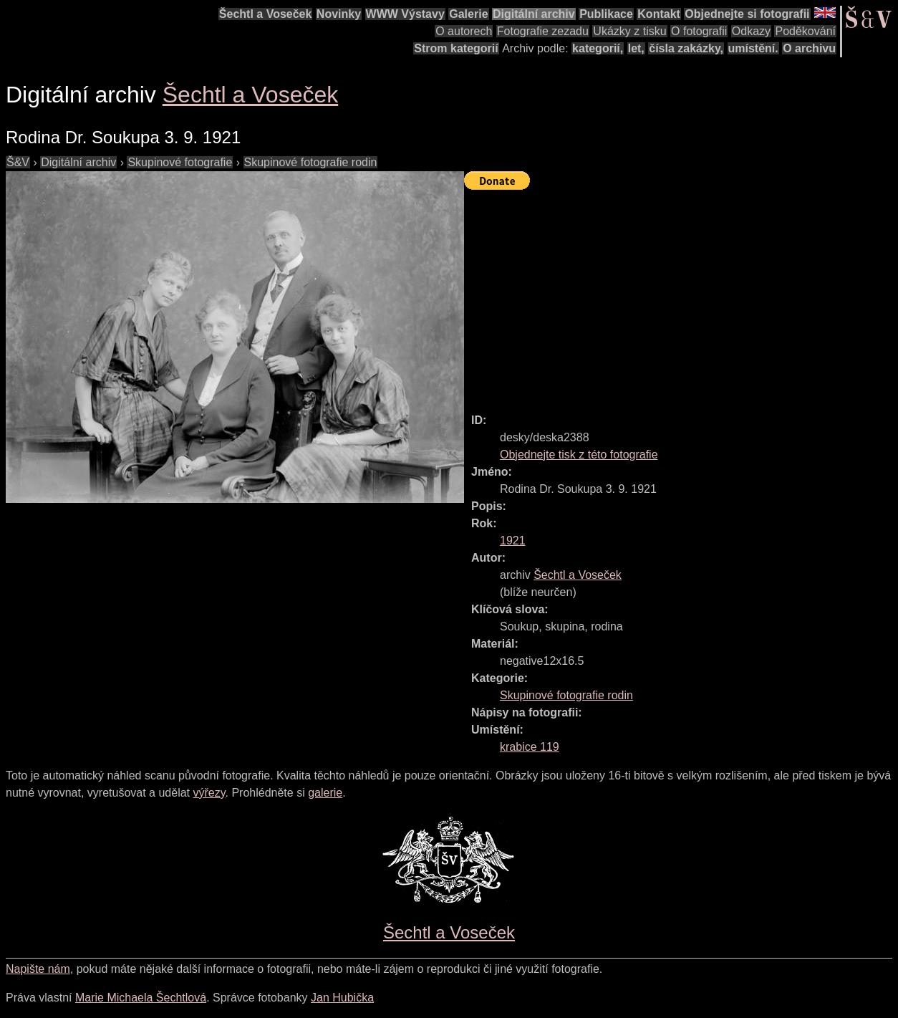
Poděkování (805, 31)
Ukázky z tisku (629, 31)
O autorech (463, 31)
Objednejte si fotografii (747, 14)
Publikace (606, 14)
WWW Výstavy (405, 14)
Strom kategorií (456, 48)
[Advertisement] (681, 295)
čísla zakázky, (686, 48)
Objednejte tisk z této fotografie (579, 454)
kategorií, (597, 48)
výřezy (209, 793)
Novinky (339, 14)
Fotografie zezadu (543, 31)
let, (636, 48)
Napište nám (38, 969)
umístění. (753, 48)
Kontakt (658, 14)
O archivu (809, 48)
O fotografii (699, 31)
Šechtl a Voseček (265, 14)
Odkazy (751, 31)
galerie (325, 793)
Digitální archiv (534, 14)
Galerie (468, 14)
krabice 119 (529, 747)
